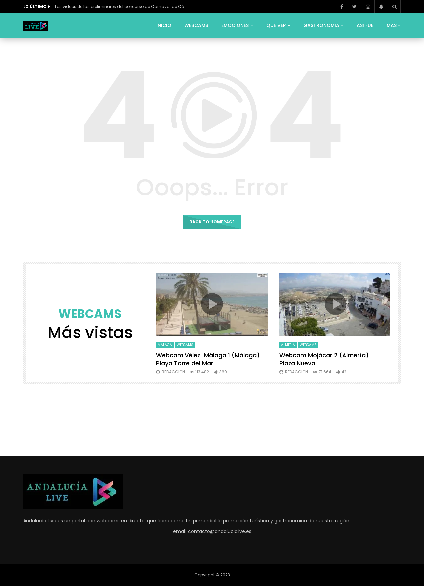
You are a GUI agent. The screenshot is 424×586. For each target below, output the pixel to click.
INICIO (163, 25)
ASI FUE (365, 25)
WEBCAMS (196, 25)
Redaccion (173, 372)
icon (212, 304)
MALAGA (165, 344)
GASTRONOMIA (321, 25)
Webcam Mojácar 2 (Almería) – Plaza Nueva (327, 359)
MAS (392, 25)
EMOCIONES (235, 25)
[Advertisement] (212, 419)
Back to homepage (212, 222)
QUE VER (276, 25)
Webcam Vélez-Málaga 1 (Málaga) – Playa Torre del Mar (211, 359)
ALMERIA (288, 344)
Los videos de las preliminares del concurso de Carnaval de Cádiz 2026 (121, 6)
